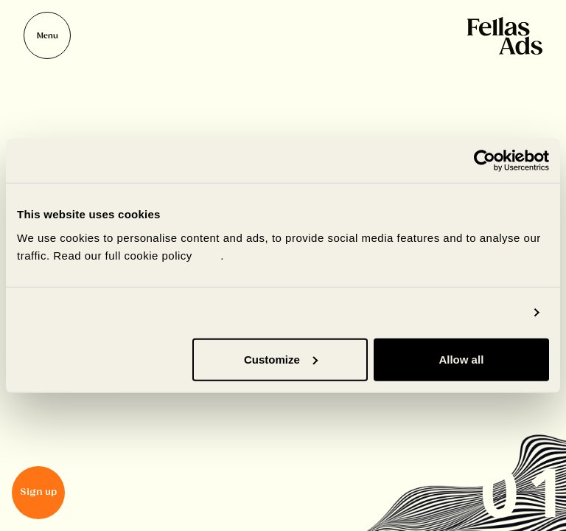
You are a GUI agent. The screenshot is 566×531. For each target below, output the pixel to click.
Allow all (461, 359)
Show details (487, 312)
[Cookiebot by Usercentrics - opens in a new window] (484, 161)
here (208, 255)
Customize (281, 359)
